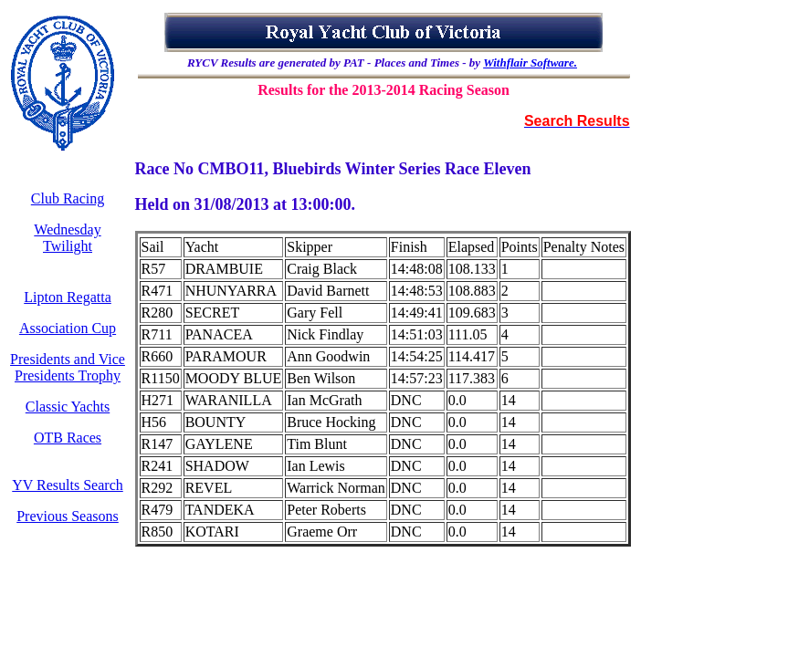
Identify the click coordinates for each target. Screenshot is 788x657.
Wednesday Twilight (67, 238)
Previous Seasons (67, 516)
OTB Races (67, 437)
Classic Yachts (68, 406)
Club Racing (67, 198)
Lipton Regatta (67, 297)
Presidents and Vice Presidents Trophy (67, 367)
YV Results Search (67, 485)
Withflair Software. (530, 62)
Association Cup (67, 328)
